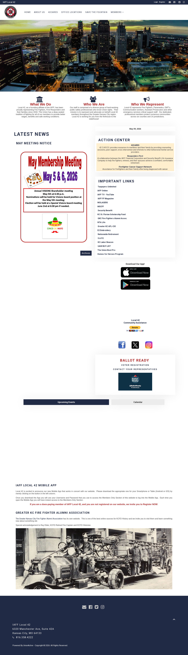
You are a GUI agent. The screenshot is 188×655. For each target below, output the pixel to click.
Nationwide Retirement (108, 234)
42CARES (53, 12)
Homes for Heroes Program (110, 254)
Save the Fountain (96, 12)
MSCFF (100, 206)
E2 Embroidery (104, 230)
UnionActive (28, 645)
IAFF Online (102, 190)
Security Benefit (105, 210)
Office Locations (71, 12)
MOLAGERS (102, 202)
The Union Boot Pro (106, 250)
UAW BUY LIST (104, 246)
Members (117, 12)
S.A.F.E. (101, 238)
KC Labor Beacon (105, 242)
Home (27, 12)
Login (156, 2)
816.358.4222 (24, 637)
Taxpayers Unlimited (107, 187)
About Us (39, 12)
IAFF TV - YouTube (105, 194)
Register (162, 2)
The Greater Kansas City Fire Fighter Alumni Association (39, 519)
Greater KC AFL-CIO (107, 226)
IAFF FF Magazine (106, 198)
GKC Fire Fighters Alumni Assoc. (112, 218)
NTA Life (101, 222)
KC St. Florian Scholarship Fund (111, 214)
